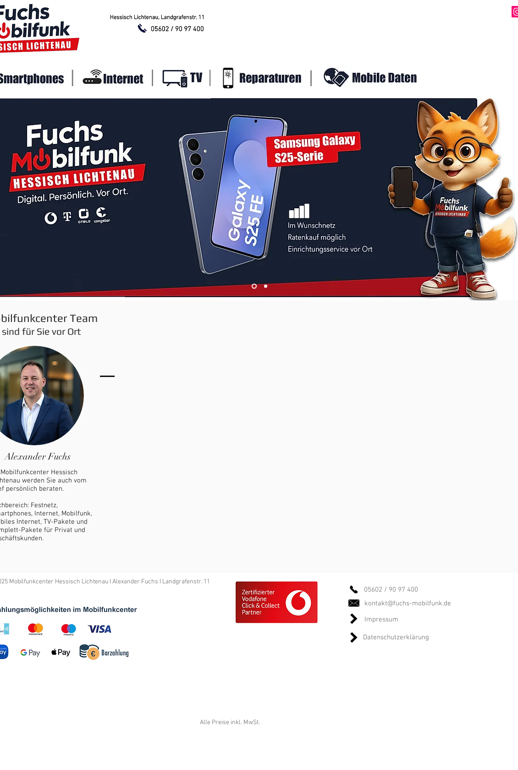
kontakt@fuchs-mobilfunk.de (407, 603)
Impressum (381, 619)
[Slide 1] (254, 286)
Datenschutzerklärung (396, 637)
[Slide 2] (265, 286)
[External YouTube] (320, 398)
